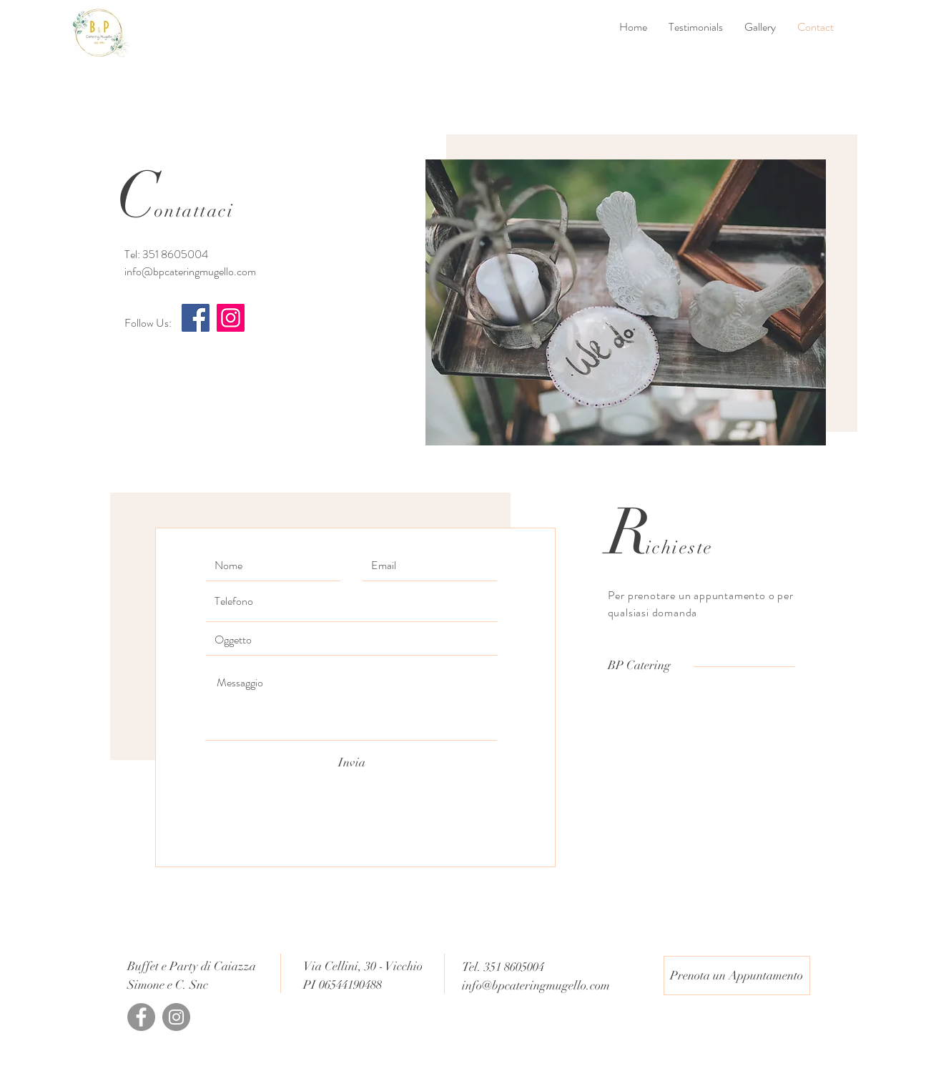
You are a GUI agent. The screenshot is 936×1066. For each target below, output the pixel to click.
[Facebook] (196, 318)
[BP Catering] (639, 665)
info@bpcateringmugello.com (190, 271)
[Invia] (352, 763)
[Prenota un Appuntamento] (737, 975)
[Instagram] (231, 318)
